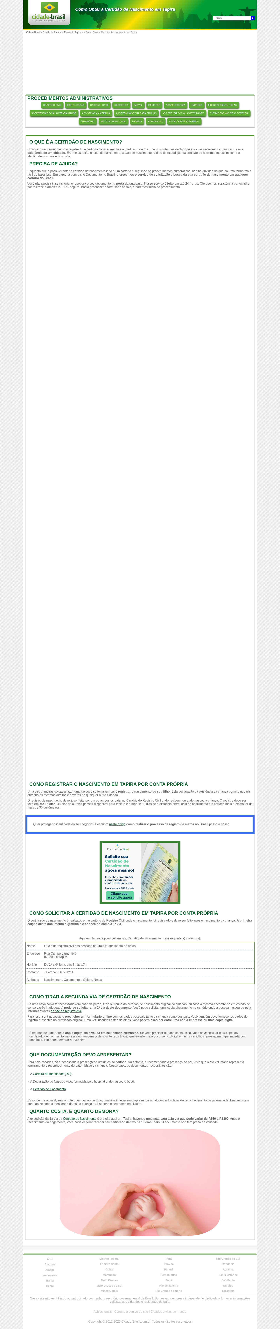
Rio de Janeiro (168, 1285)
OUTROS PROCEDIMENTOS (184, 121)
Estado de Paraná (52, 32)
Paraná (168, 1269)
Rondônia (228, 1264)
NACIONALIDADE (99, 105)
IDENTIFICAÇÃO (75, 105)
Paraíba (169, 1264)
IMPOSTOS (154, 105)
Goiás (109, 1269)
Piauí (168, 1280)
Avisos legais (103, 1311)
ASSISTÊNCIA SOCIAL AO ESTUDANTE (183, 113)
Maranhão (109, 1274)
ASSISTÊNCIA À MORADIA (96, 113)
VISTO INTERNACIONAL (113, 121)
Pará (169, 1258)
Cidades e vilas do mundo (168, 1311)
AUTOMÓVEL (88, 121)
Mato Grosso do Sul (109, 1285)
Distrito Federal (109, 1258)
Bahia (50, 1280)
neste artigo (117, 824)
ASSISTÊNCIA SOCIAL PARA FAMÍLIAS (136, 113)
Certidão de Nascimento (79, 1118)
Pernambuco (168, 1274)
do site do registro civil (66, 1011)
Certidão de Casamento (49, 1089)
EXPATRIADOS (155, 121)
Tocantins (228, 1290)
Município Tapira (72, 32)
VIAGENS (137, 121)
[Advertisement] (140, 64)
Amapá (49, 1269)
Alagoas (50, 1264)
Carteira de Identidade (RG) (52, 1074)
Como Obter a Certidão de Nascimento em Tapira (125, 9)
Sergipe (228, 1285)
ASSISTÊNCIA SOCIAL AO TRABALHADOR (54, 113)
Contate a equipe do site (131, 1311)
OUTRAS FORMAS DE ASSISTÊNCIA (229, 113)
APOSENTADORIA (175, 105)
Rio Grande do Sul (228, 1258)
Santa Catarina (228, 1274)
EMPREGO (196, 105)
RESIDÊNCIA (121, 105)
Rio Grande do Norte (168, 1290)
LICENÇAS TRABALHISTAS (222, 105)
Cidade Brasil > (34, 32)
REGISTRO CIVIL (52, 105)
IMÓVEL (138, 105)
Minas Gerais (109, 1290)
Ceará (50, 1286)
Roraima (228, 1269)
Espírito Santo (109, 1264)
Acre (50, 1259)
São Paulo (228, 1280)
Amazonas (50, 1275)
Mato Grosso (109, 1280)
